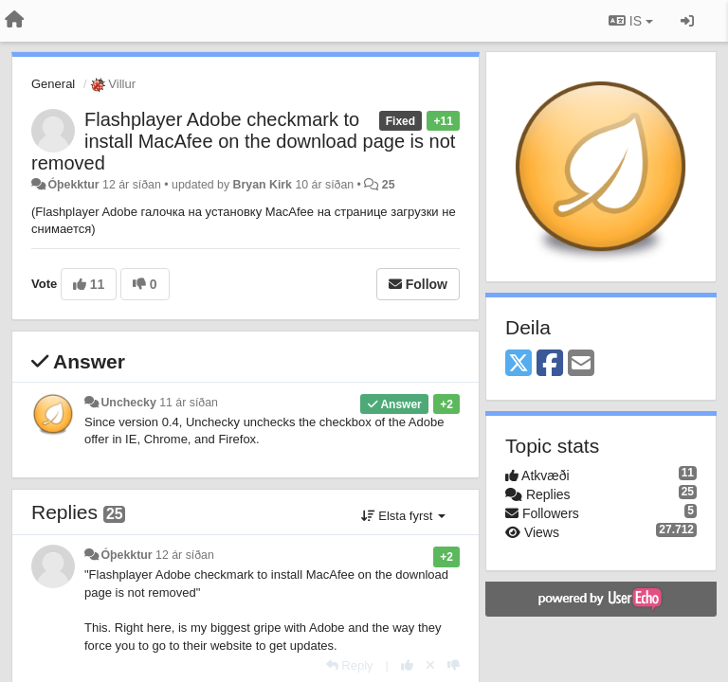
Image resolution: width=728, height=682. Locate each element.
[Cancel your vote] (430, 665)
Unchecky (127, 402)
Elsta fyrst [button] (403, 516)
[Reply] (349, 665)
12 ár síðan (184, 555)
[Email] (581, 364)
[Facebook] (550, 364)
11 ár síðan (188, 402)
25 (388, 184)
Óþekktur (73, 184)
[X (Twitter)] (518, 364)
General (53, 84)
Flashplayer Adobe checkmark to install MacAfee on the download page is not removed (243, 141)
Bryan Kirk (262, 184)
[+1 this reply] (407, 665)
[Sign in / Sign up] (687, 21)
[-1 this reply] (453, 665)
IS (631, 20)
